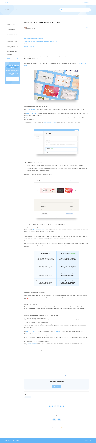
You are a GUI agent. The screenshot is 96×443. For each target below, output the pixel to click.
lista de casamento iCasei (38, 229)
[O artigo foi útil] (54, 419)
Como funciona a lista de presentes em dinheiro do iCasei (12, 25)
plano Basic (28, 117)
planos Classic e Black (31, 113)
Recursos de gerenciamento (30, 9)
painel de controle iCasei (31, 343)
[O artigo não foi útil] (59, 419)
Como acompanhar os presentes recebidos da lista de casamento (12, 47)
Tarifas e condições (8, 440)
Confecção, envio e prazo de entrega (32, 43)
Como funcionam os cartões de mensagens (33, 38)
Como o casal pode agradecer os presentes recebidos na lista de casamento (12, 41)
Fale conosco (56, 432)
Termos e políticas (16, 440)
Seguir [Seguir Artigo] (87, 27)
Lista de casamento (19, 9)
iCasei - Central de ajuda (10, 9)
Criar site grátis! (56, 386)
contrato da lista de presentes (49, 122)
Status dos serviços (85, 2)
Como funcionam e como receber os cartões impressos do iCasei (12, 35)
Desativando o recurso (29, 46)
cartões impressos (28, 397)
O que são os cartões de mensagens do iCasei (11, 30)
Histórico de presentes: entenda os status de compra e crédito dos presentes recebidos (12, 53)
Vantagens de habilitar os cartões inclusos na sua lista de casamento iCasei (40, 41)
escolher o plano (32, 109)
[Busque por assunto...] (75, 10)
